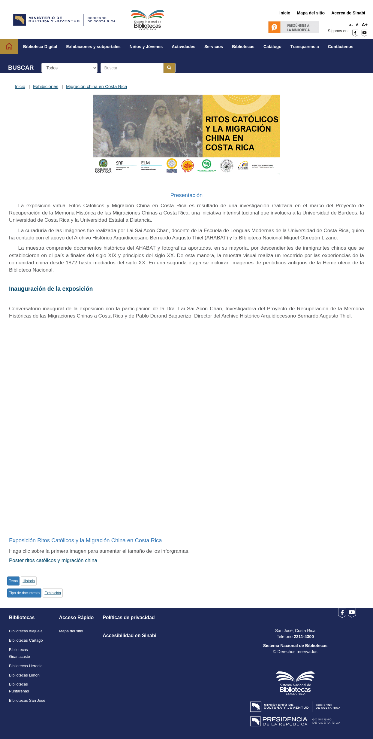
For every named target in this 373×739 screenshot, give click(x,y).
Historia (29, 581)
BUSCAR (21, 67)
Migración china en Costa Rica (96, 86)
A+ (365, 24)
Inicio (20, 86)
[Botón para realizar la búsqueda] (169, 68)
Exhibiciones (45, 86)
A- (351, 25)
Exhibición (52, 593)
